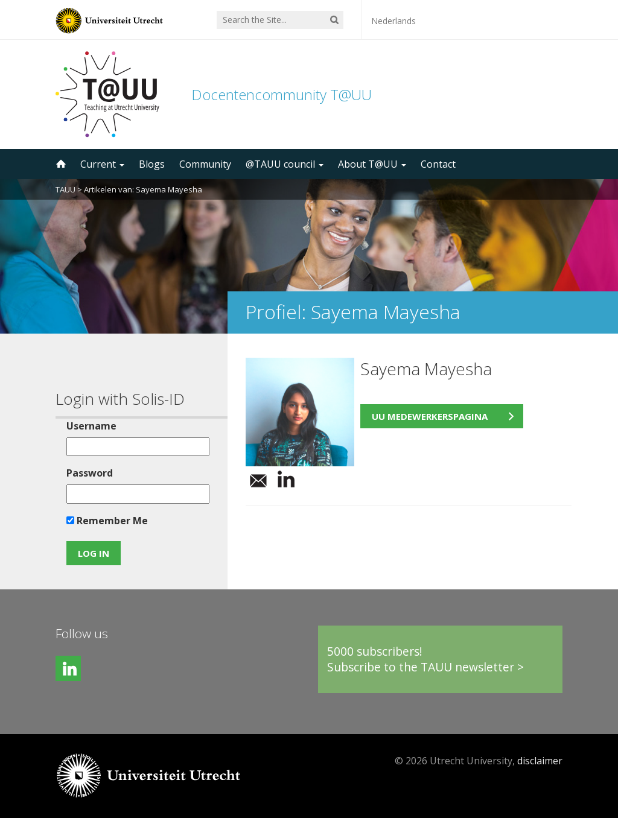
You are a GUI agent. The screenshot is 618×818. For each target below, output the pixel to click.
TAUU (65, 189)
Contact (438, 164)
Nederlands (393, 21)
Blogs (152, 164)
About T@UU (372, 164)
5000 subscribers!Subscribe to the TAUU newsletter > (425, 659)
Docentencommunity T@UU (281, 94)
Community (205, 164)
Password (89, 473)
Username (91, 426)
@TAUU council (284, 164)
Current (102, 164)
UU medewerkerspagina (430, 416)
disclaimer (539, 760)
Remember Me (107, 520)
